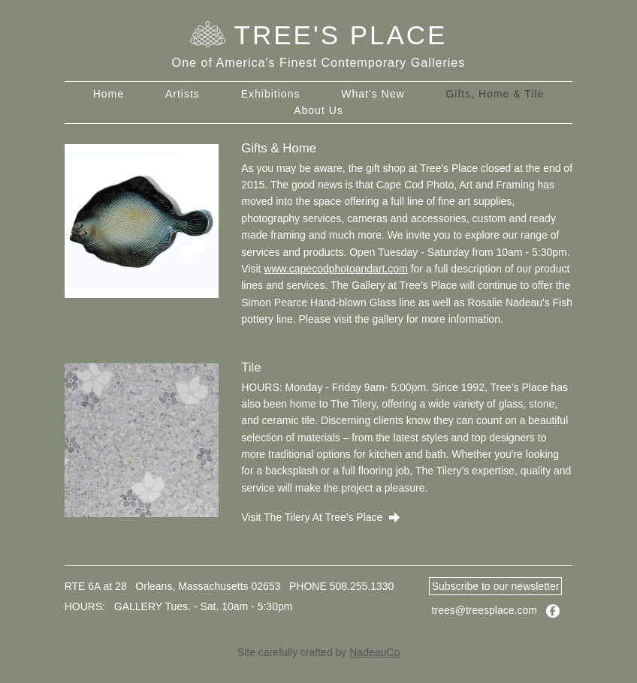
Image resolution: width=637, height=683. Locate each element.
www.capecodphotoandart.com (335, 269)
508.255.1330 (362, 586)
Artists (182, 94)
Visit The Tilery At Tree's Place (320, 517)
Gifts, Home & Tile (494, 94)
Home (108, 94)
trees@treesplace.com (484, 610)
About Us (318, 110)
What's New (372, 94)
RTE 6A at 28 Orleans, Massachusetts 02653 (173, 586)
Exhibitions (270, 94)
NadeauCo (374, 652)
